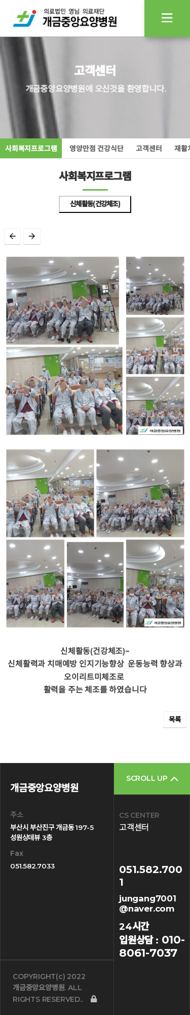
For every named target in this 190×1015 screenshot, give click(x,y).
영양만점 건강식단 (96, 148)
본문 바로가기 (0, 0)
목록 (175, 719)
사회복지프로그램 (31, 148)
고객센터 (149, 148)
